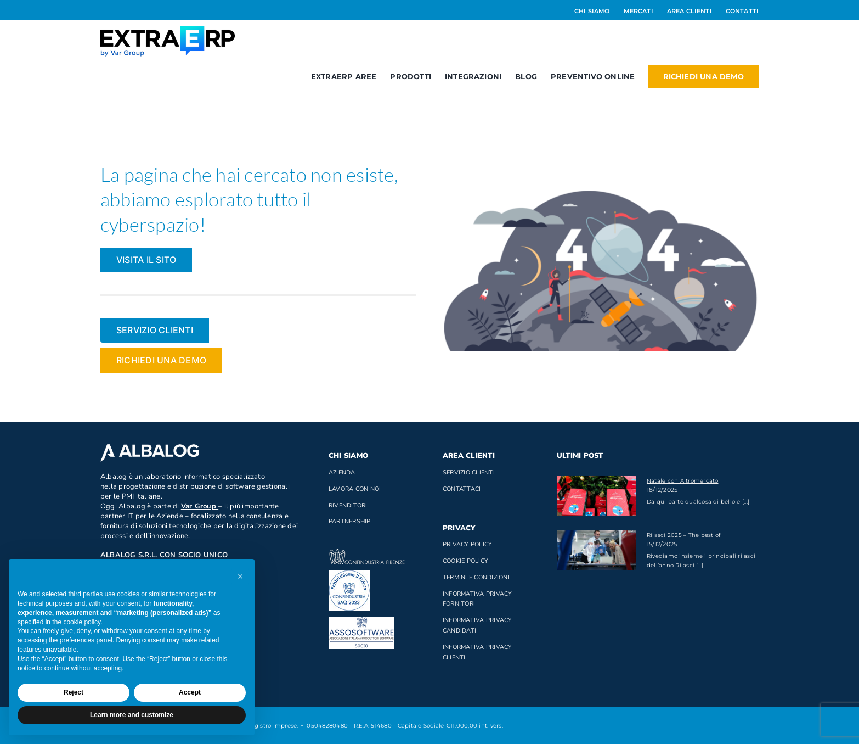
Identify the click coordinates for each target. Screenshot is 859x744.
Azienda (342, 472)
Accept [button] (190, 692)
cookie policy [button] (81, 622)
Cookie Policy (465, 561)
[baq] (349, 574)
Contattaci (462, 489)
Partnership (350, 521)
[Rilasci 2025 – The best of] (596, 550)
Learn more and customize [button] (131, 715)
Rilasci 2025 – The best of (683, 535)
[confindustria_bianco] (367, 553)
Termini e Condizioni (476, 577)
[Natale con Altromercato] (596, 496)
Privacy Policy (467, 544)
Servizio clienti (469, 472)
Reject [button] (73, 692)
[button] (240, 576)
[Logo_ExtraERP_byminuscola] (167, 30)
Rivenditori (348, 505)
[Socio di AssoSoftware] (361, 621)
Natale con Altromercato (683, 480)
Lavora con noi (355, 489)
